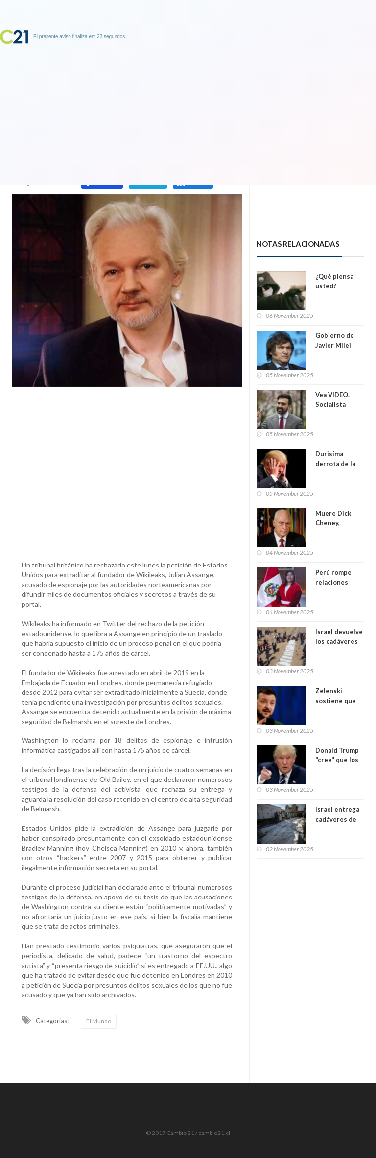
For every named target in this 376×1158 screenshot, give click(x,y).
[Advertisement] (127, 471)
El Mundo (98, 1021)
